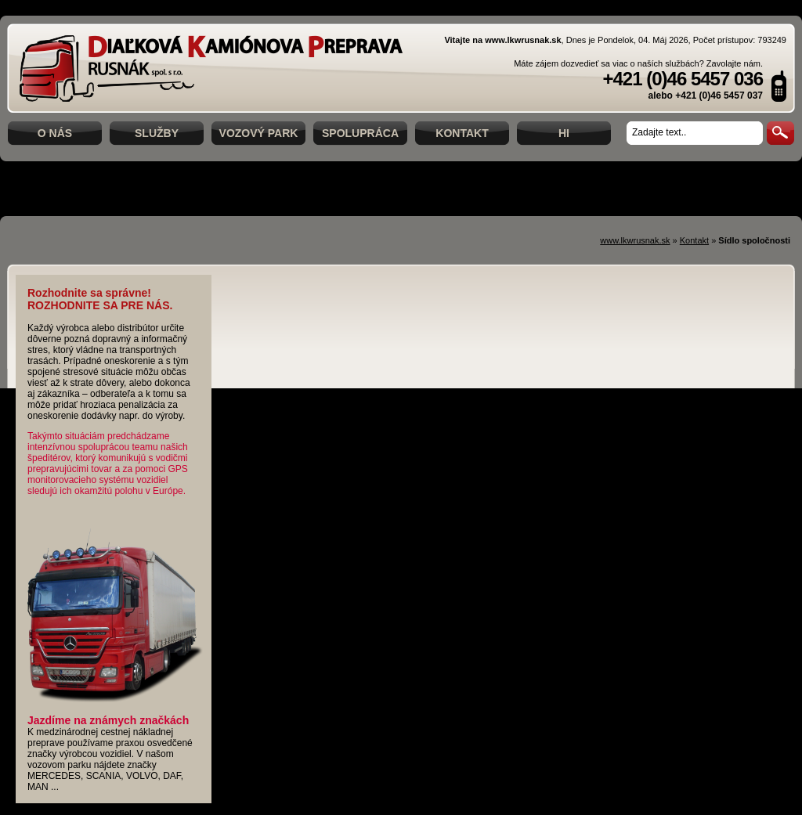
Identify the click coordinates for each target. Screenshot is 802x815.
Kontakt (461, 133)
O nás (55, 133)
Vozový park (258, 133)
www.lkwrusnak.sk (635, 240)
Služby (157, 133)
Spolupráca (360, 133)
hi (563, 133)
